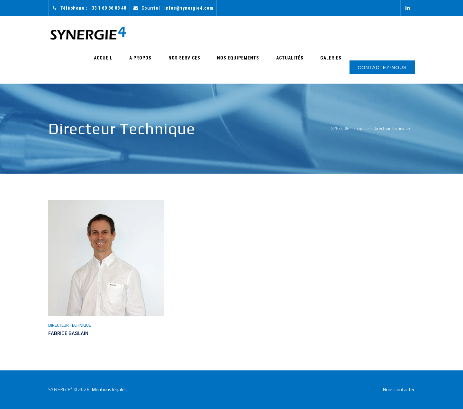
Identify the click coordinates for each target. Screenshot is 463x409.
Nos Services (206, 66)
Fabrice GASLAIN (68, 333)
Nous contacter (399, 389)
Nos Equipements (254, 66)
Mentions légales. (110, 389)
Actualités (299, 66)
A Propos (169, 66)
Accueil (137, 66)
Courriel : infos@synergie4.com (177, 8)
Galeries (334, 66)
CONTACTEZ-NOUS (382, 67)
